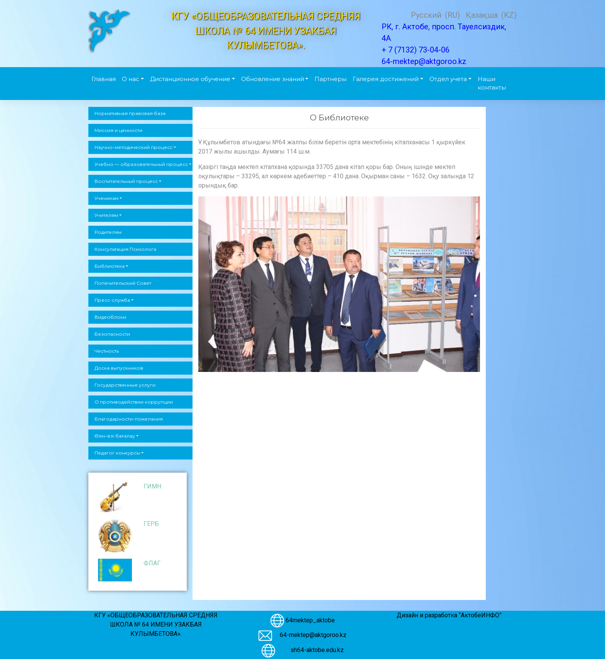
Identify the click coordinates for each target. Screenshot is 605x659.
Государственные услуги (125, 385)
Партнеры (330, 79)
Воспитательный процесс (126, 181)
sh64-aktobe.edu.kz (313, 650)
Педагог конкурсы (117, 453)
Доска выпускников (119, 368)
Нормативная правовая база (130, 113)
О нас (130, 79)
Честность (107, 351)
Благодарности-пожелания (129, 419)
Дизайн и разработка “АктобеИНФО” (449, 615)
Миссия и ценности (118, 130)
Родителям (108, 232)
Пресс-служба (112, 300)
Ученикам (106, 198)
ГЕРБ (151, 523)
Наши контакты (492, 83)
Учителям (106, 215)
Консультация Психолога (125, 249)
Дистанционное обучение (190, 79)
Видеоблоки (110, 317)
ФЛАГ (152, 563)
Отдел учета (448, 79)
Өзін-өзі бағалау (115, 436)
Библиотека (110, 266)
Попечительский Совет (123, 283)
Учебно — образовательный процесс (141, 164)
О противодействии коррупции (134, 402)
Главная (103, 79)
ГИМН (152, 486)
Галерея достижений (386, 79)
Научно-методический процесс (133, 147)
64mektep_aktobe (310, 620)
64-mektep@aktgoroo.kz (313, 635)
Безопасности (112, 334)
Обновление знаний (272, 79)
